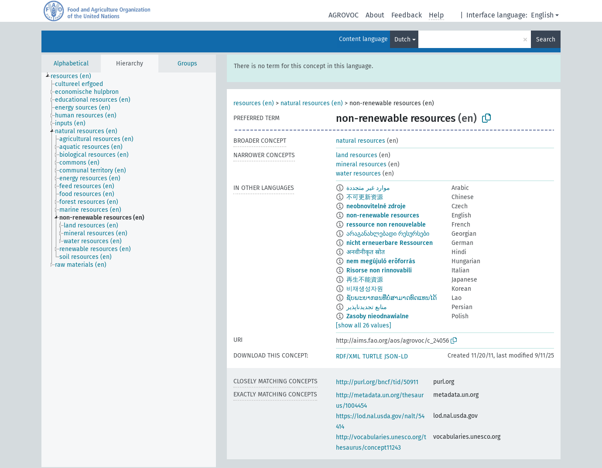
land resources (356, 155)
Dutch (402, 39)
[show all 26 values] (363, 325)
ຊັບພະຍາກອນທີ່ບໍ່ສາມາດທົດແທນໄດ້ (391, 298)
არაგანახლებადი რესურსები (387, 233)
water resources (358, 173)
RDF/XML (348, 356)
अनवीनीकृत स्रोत (365, 252)
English (542, 15)
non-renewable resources (382, 215)
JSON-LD (396, 356)
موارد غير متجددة (368, 188)
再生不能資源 (364, 279)
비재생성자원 (364, 288)
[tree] (128, 269)
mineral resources (361, 164)
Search (545, 39)
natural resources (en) (311, 103)
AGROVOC (343, 15)
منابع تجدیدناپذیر (366, 307)
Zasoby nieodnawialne (377, 316)
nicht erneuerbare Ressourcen (389, 243)
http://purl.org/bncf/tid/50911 (377, 382)
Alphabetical (71, 63)
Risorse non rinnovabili (379, 270)
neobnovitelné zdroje (376, 206)
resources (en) (253, 103)
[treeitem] (74, 76)
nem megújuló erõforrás (380, 261)
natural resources (360, 141)
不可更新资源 (364, 197)
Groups (187, 63)
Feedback (406, 15)
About (375, 15)
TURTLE (372, 356)
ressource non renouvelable (386, 224)
